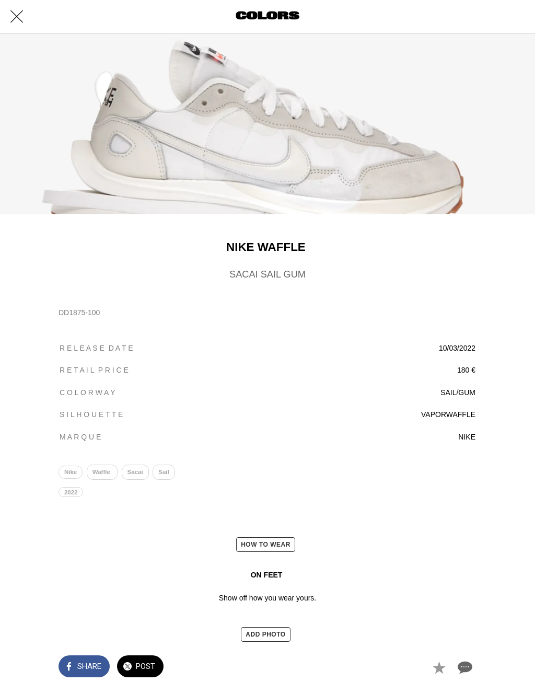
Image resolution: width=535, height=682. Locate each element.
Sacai (135, 472)
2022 (71, 492)
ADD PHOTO (265, 634)
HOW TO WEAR (265, 544)
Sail (163, 472)
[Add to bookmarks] (438, 667)
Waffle (102, 472)
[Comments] (463, 667)
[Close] (16, 16)
